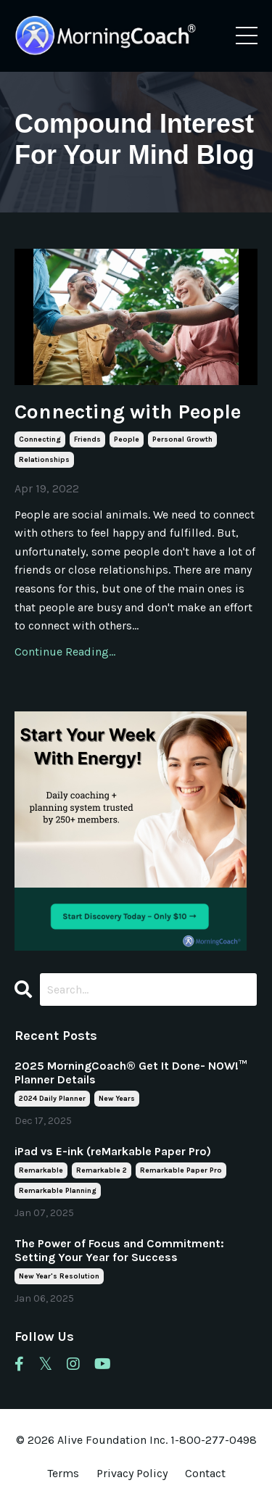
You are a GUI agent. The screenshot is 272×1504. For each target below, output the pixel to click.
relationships (44, 459)
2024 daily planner (52, 1098)
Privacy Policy (133, 1473)
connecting (40, 439)
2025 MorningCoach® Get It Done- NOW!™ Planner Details (131, 1072)
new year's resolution (59, 1276)
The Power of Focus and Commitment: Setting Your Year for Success (119, 1250)
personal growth (182, 439)
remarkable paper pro (181, 1170)
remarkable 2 (101, 1170)
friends (87, 439)
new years (117, 1098)
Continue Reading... (65, 651)
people (126, 439)
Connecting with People (128, 411)
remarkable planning (57, 1190)
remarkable (41, 1170)
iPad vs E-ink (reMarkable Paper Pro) (113, 1151)
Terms (63, 1473)
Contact (205, 1473)
